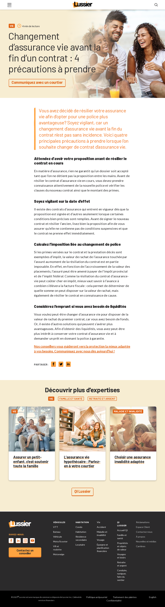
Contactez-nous (144, 531)
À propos (140, 536)
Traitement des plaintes (125, 597)
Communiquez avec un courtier (37, 82)
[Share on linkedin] (68, 364)
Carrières (140, 546)
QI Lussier (82, 491)
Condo (79, 527)
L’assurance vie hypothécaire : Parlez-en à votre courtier (82, 461)
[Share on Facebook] (53, 364)
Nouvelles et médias (146, 541)
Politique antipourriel (96, 597)
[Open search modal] (156, 5)
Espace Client (143, 527)
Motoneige (58, 554)
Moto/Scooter (60, 541)
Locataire (80, 544)
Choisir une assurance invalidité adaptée (133, 459)
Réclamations (143, 522)
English (152, 597)
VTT (55, 527)
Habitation (81, 531)
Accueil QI (122, 530)
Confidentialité (114, 600)
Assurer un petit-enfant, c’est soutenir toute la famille (30, 461)
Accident (101, 527)
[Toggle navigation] (9, 5)
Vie (98, 522)
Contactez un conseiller (25, 552)
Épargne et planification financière (103, 547)
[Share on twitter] (60, 364)
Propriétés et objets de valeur (122, 546)
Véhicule (57, 536)
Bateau (56, 531)
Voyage (100, 539)
